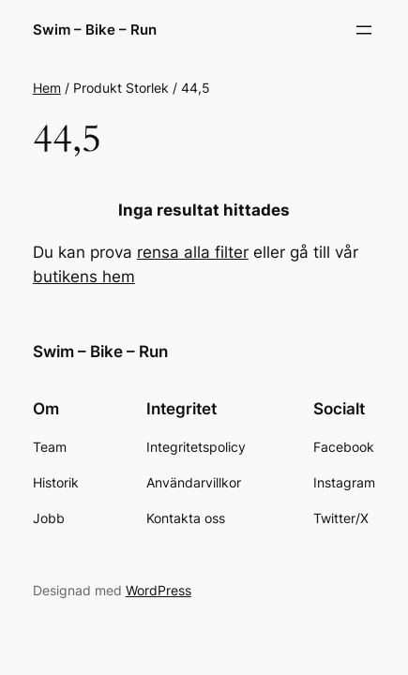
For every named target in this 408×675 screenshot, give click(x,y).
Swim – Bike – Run (95, 30)
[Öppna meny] (364, 30)
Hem (47, 88)
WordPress (158, 590)
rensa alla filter (193, 252)
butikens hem (84, 276)
